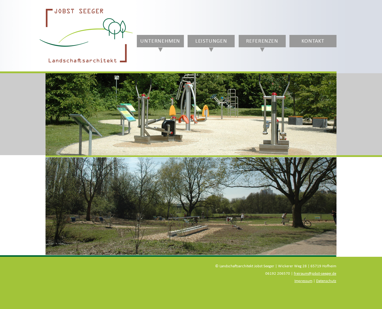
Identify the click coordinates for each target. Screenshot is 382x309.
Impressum (303, 281)
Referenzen (262, 41)
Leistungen (211, 41)
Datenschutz (326, 281)
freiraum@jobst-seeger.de (315, 274)
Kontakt (313, 41)
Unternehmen (160, 41)
